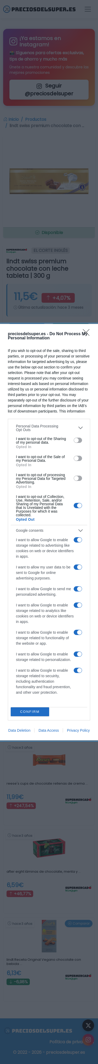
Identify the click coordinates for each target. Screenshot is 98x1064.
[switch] (78, 440)
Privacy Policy (78, 730)
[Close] (88, 334)
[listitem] (49, 428)
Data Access (48, 730)
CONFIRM (30, 712)
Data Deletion (19, 730)
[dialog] (49, 532)
